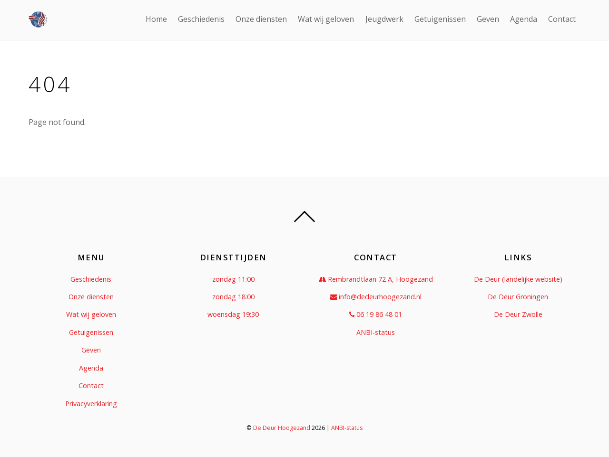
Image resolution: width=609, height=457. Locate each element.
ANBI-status (375, 332)
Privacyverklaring (91, 403)
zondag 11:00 (233, 279)
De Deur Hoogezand (281, 428)
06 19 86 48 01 (375, 314)
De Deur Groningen (518, 296)
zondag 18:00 (233, 296)
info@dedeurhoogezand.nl (376, 296)
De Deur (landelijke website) (518, 279)
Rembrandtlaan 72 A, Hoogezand (376, 279)
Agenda (523, 19)
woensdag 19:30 (233, 314)
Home (156, 19)
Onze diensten (261, 19)
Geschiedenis (201, 19)
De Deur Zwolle (518, 314)
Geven (488, 19)
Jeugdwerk (384, 19)
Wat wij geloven (326, 19)
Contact (562, 19)
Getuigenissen (440, 19)
